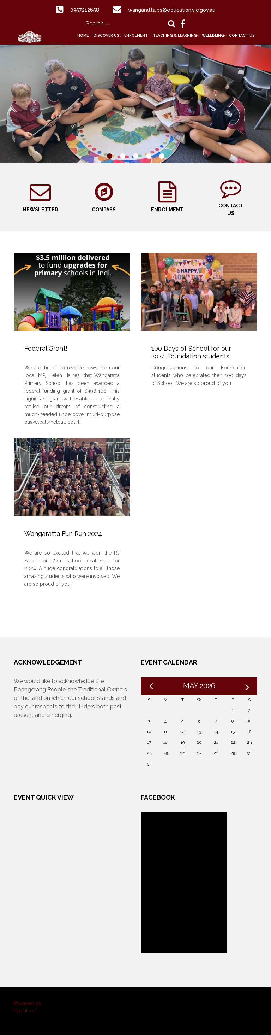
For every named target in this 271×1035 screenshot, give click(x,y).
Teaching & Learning (175, 35)
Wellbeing (213, 35)
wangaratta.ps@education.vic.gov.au (173, 9)
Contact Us (242, 35)
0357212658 (81, 9)
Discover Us (106, 35)
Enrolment (136, 35)
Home (83, 35)
